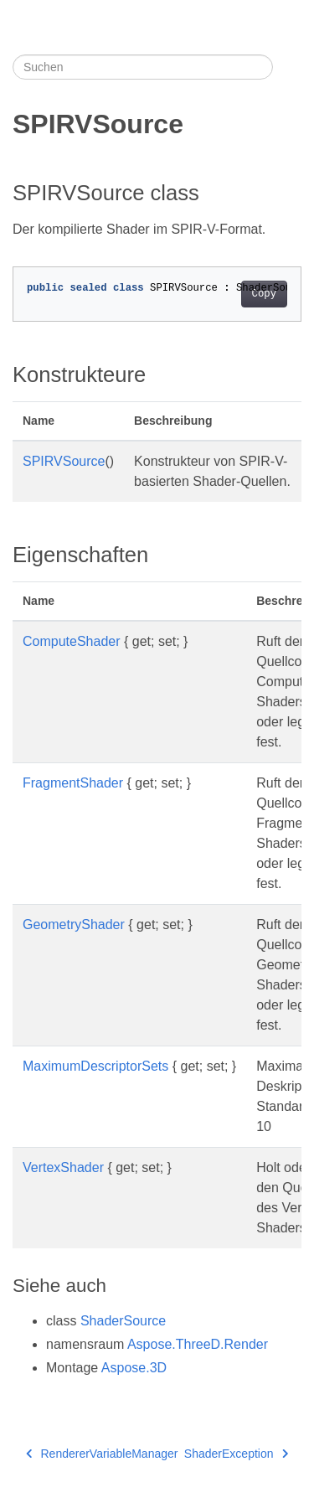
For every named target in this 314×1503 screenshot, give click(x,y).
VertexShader (63, 1167)
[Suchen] (143, 67)
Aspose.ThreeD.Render (197, 1344)
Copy (264, 294)
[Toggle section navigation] (287, 67)
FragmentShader (73, 783)
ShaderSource (123, 1321)
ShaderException (236, 1453)
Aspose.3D (134, 1368)
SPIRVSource (64, 461)
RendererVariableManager (102, 1453)
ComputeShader (72, 641)
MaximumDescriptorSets (95, 1066)
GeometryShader (74, 924)
